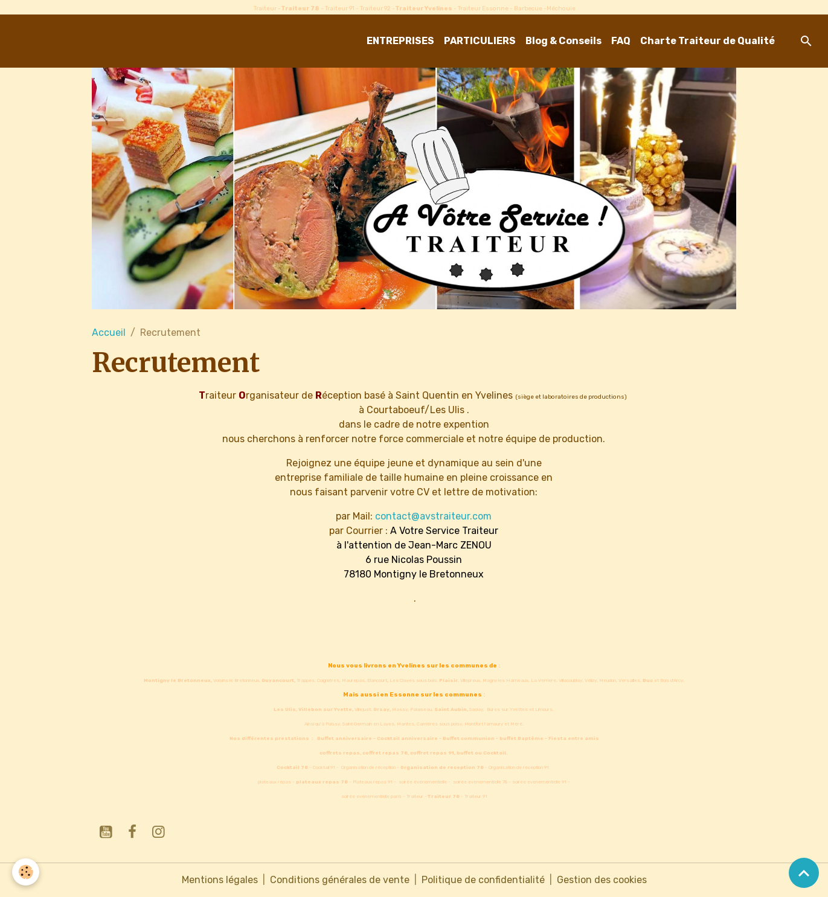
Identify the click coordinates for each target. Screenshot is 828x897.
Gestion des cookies (602, 880)
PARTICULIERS (480, 41)
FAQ (621, 41)
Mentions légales (220, 880)
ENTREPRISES (400, 41)
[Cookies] (25, 872)
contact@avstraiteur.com (433, 516)
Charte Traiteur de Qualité (707, 41)
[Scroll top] (804, 873)
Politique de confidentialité (483, 880)
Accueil (109, 332)
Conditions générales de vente (339, 880)
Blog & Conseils (563, 41)
